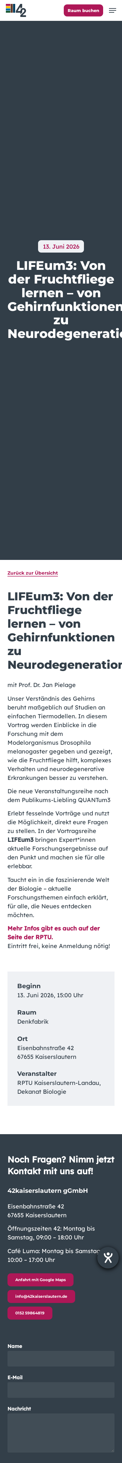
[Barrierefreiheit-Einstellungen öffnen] (108, 1257)
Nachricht (61, 1430)
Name (61, 1355)
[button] (112, 10)
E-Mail (61, 1386)
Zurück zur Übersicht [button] (32, 573)
